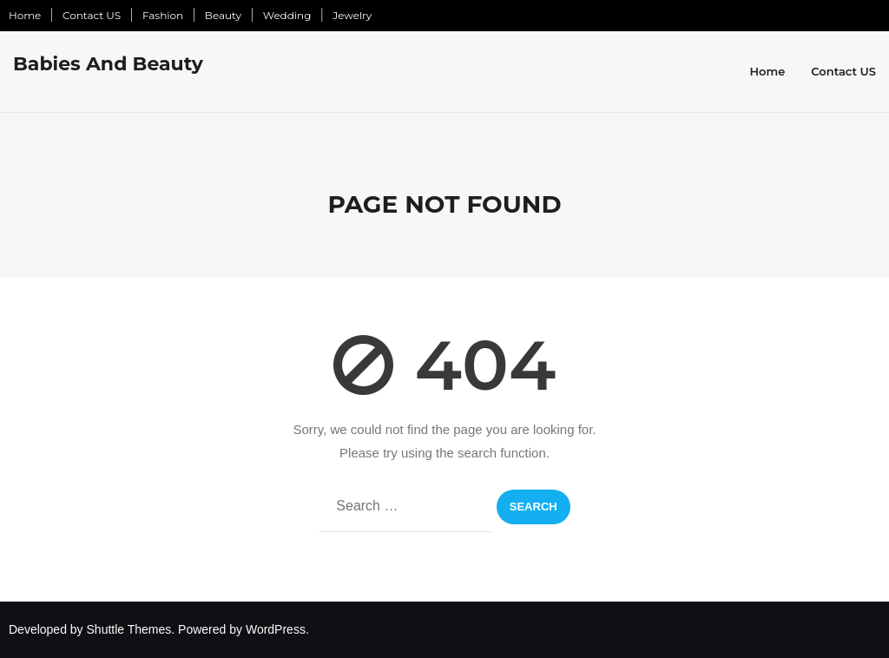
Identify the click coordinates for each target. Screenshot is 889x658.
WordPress (276, 629)
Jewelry (352, 15)
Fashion (162, 15)
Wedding (287, 15)
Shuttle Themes (129, 629)
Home (25, 15)
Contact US (92, 15)
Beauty (223, 15)
